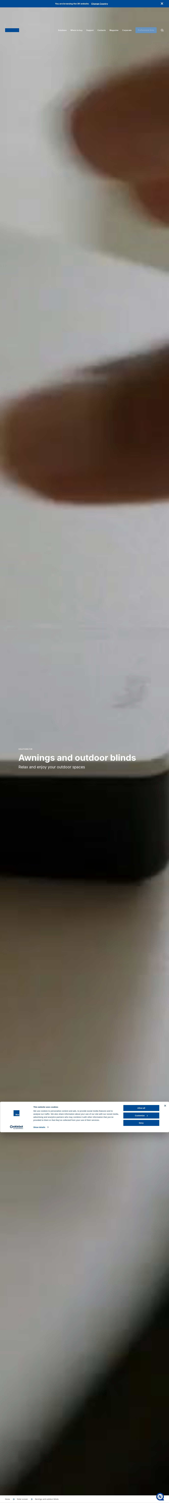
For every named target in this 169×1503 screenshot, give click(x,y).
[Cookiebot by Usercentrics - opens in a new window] (16, 1498)
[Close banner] (165, 1476)
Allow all (141, 1479)
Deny (141, 1494)
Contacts (101, 19)
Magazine (114, 19)
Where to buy (76, 19)
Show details (39, 1498)
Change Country (99, 3)
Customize (141, 1486)
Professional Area (146, 19)
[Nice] (12, 19)
